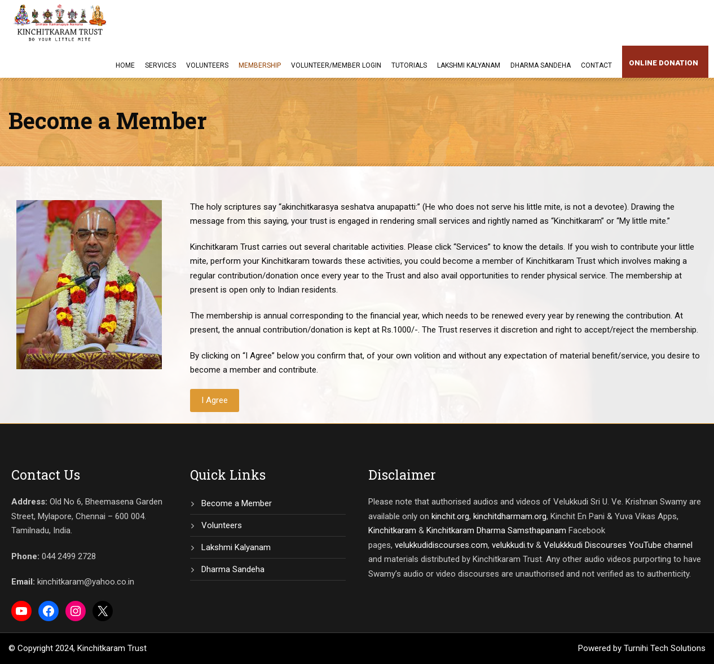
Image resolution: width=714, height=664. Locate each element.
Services (160, 65)
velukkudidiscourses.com (441, 545)
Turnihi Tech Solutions (665, 648)
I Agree (214, 400)
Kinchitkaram (392, 530)
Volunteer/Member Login (336, 65)
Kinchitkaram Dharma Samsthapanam (496, 530)
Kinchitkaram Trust (112, 648)
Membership (260, 65)
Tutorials (409, 65)
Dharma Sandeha (540, 65)
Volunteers (207, 65)
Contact (596, 65)
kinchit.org (450, 516)
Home (125, 65)
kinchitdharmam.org (509, 516)
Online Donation (663, 63)
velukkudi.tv (513, 545)
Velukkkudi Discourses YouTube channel (618, 545)
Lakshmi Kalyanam (468, 65)
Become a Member (236, 503)
